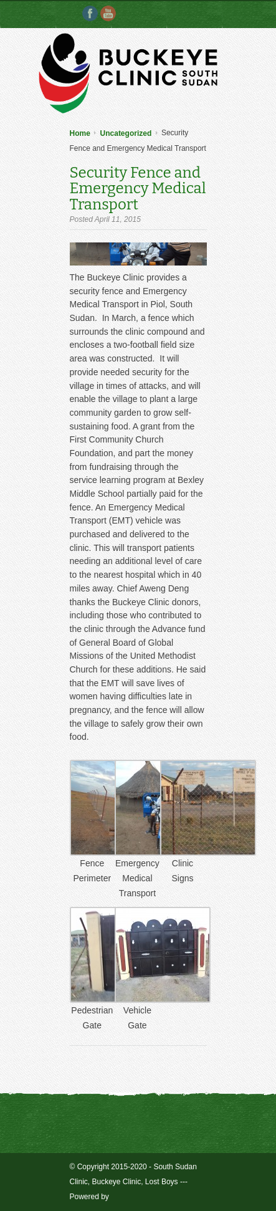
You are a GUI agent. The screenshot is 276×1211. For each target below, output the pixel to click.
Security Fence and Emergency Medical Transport (138, 188)
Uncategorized (126, 133)
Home (80, 133)
